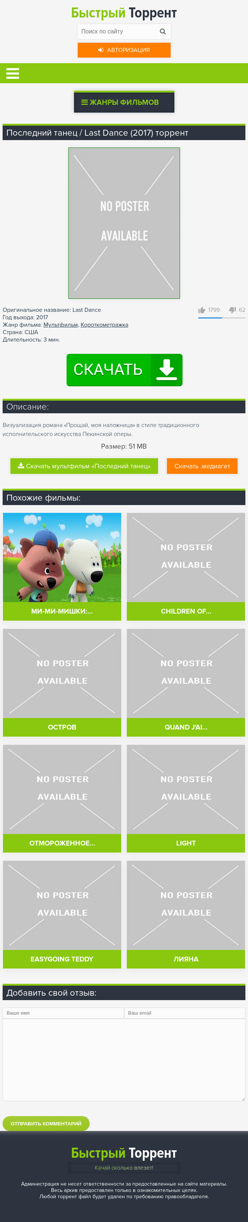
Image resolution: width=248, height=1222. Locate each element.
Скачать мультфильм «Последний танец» (84, 466)
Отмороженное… (62, 843)
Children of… (186, 611)
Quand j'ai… (186, 727)
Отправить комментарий (46, 1123)
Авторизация (124, 50)
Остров (62, 727)
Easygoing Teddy (61, 959)
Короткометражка (104, 325)
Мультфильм (61, 325)
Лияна (186, 959)
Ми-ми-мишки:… (62, 611)
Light (186, 843)
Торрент (124, 13)
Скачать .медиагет (202, 466)
